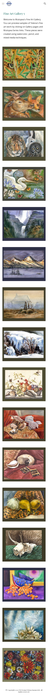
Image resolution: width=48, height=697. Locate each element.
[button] (3, 3)
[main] (24, 25)
